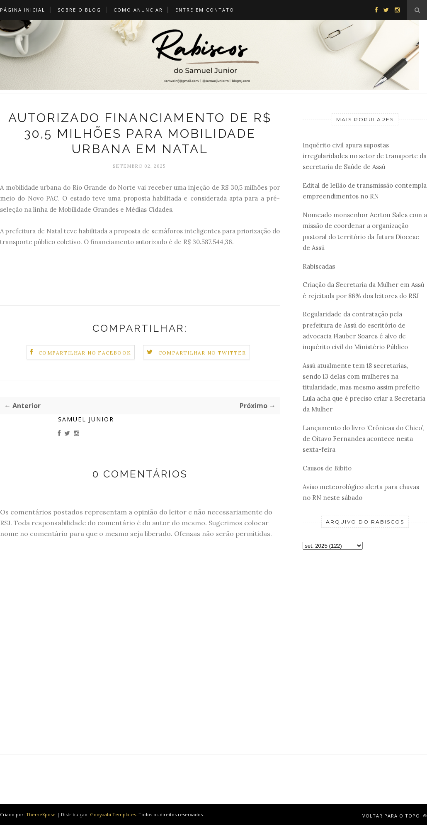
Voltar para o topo (394, 816)
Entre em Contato (204, 10)
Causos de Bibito (327, 468)
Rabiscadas (319, 266)
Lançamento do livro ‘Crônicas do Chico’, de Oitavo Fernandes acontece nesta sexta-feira (363, 439)
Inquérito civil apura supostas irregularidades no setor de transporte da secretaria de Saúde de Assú (365, 156)
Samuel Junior (86, 419)
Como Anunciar (138, 10)
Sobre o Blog (79, 10)
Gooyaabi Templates (113, 814)
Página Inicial (22, 10)
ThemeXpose (41, 814)
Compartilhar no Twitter (202, 353)
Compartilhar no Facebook (85, 353)
